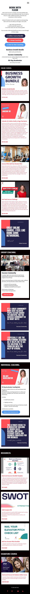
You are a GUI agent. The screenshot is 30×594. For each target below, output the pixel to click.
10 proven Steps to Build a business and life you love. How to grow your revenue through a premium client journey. (14, 578)
